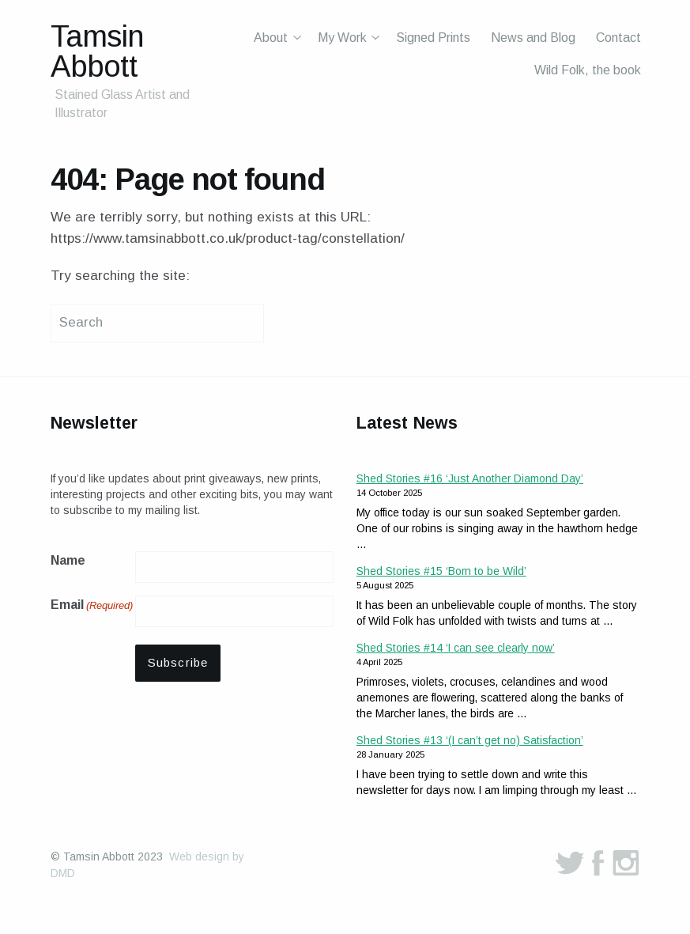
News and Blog (533, 37)
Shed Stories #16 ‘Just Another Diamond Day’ (469, 478)
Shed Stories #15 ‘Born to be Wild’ (441, 571)
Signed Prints (433, 37)
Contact (618, 37)
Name (68, 560)
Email (92, 606)
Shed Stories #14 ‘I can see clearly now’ (455, 647)
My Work (342, 37)
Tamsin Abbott (97, 51)
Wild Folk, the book (587, 70)
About (271, 37)
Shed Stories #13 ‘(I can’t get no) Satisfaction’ (469, 740)
